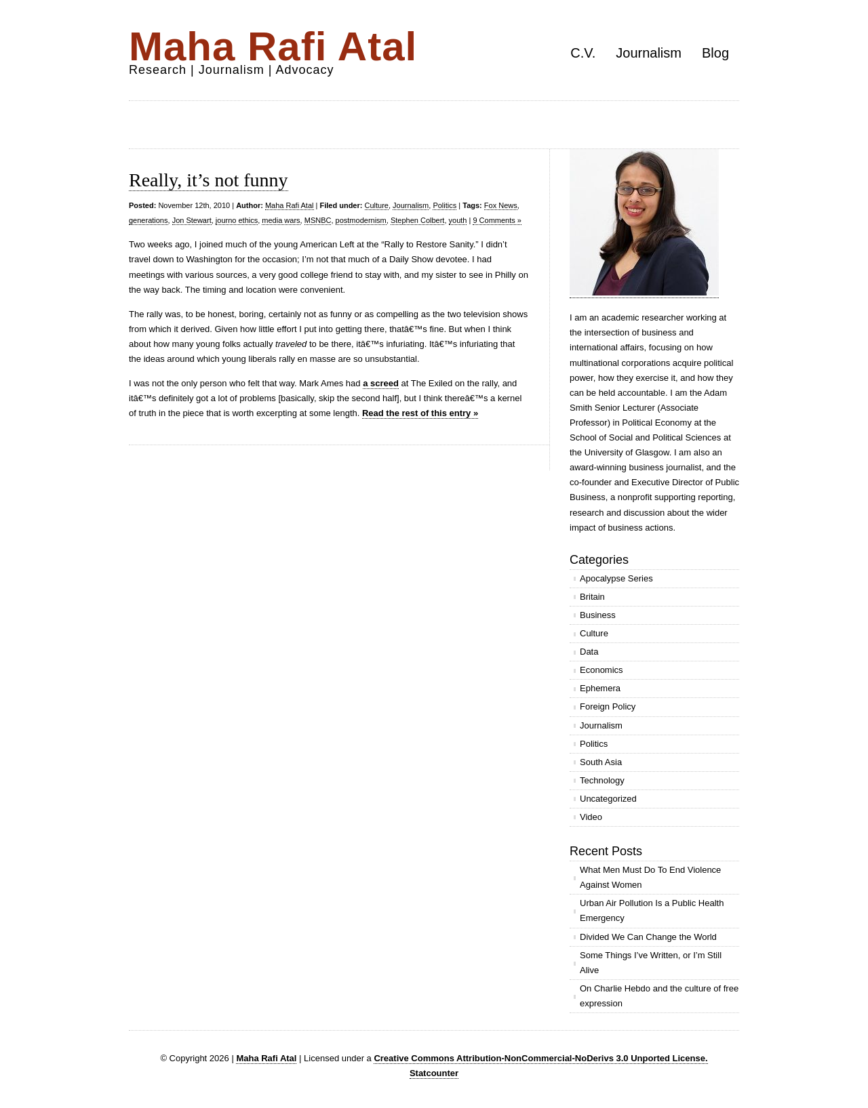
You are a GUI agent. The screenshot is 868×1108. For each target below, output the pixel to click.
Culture (377, 205)
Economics (601, 670)
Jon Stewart (192, 220)
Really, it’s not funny (208, 179)
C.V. (582, 52)
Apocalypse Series (616, 578)
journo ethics (237, 220)
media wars (281, 220)
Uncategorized (608, 799)
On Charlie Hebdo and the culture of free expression (659, 995)
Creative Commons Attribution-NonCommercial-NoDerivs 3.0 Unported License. (540, 1058)
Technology (602, 780)
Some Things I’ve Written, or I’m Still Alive (651, 962)
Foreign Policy (607, 706)
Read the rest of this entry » (420, 413)
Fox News (500, 205)
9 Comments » (497, 220)
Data (589, 652)
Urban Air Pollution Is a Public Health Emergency (652, 910)
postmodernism (361, 220)
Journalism (649, 52)
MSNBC (318, 220)
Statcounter (434, 1073)
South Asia (601, 762)
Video (591, 817)
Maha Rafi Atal (273, 46)
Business (598, 615)
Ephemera (600, 688)
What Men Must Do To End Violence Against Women (650, 877)
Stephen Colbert (418, 220)
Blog (715, 52)
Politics (444, 205)
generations (148, 220)
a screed (381, 383)
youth (458, 220)
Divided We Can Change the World (648, 937)
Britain (592, 597)
